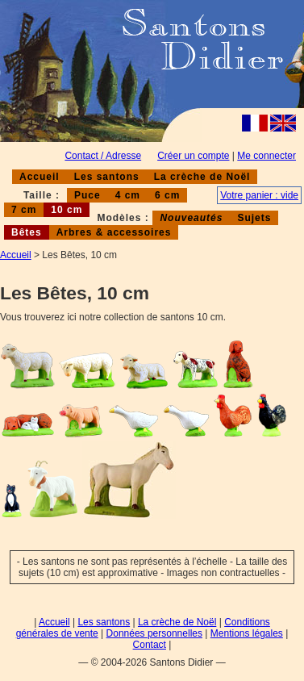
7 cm (23, 209)
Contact (149, 644)
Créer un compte (193, 155)
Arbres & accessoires (114, 232)
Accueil (39, 176)
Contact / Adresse (103, 155)
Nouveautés (191, 218)
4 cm (127, 195)
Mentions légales (246, 633)
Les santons (107, 176)
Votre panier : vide (259, 195)
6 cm (167, 195)
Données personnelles (154, 633)
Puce (87, 195)
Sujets (254, 218)
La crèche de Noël (202, 176)
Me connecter (266, 155)
